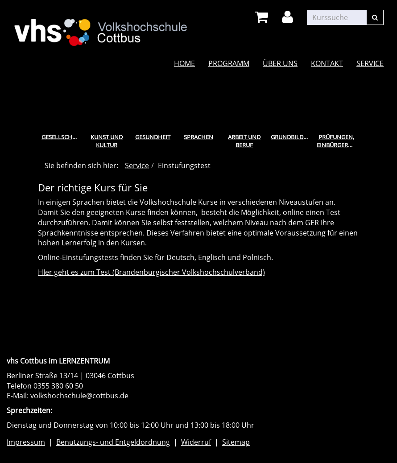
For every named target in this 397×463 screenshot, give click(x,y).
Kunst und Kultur (107, 141)
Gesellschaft (61, 137)
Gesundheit (152, 137)
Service (370, 63)
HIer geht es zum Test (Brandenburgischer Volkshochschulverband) (151, 272)
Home (184, 63)
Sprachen (198, 137)
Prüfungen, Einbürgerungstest (338, 141)
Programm (228, 63)
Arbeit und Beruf (244, 141)
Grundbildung (292, 137)
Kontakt (327, 63)
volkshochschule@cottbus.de (79, 396)
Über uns (280, 63)
